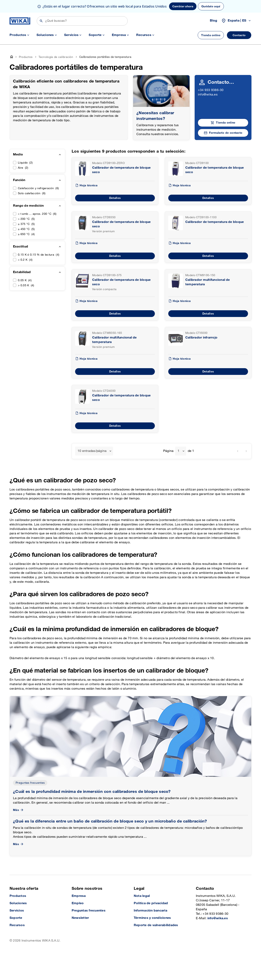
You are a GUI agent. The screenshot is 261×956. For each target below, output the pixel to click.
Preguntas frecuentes (30, 783)
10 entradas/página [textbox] (92, 451)
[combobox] (94, 451)
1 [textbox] (178, 451)
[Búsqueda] (82, 21)
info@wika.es (208, 95)
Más (18, 810)
